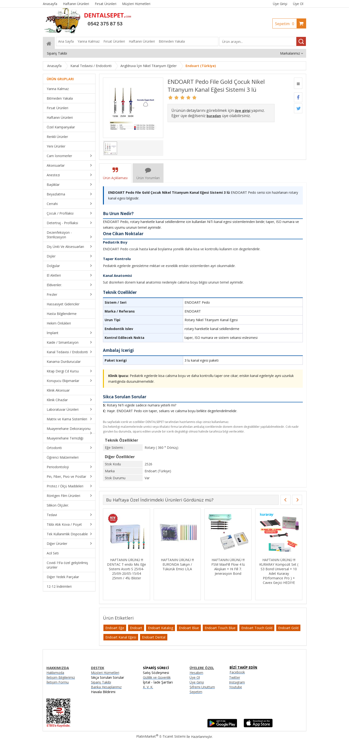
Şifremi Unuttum (202, 687)
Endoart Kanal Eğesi (120, 637)
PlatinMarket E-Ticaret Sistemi (161, 736)
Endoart (136, 628)
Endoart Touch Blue (220, 628)
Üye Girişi (280, 3)
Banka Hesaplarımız (106, 687)
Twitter (234, 677)
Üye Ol (298, 3)
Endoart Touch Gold (256, 628)
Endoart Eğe (114, 628)
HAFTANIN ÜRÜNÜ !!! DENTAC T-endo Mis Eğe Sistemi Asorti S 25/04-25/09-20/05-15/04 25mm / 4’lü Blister (126, 569)
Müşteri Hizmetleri (105, 672)
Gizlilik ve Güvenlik (157, 677)
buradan (214, 116)
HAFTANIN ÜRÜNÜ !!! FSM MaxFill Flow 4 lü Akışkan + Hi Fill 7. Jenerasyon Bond (228, 567)
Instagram (237, 682)
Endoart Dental (153, 637)
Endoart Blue (189, 628)
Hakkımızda (55, 672)
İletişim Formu (57, 682)
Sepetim (286, 23)
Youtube (235, 687)
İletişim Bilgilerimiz (60, 677)
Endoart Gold (288, 628)
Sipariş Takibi (101, 682)
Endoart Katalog (160, 628)
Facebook (237, 672)
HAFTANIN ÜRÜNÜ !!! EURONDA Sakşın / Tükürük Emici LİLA (177, 564)
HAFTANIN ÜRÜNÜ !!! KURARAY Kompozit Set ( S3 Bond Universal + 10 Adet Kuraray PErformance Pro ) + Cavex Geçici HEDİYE (278, 571)
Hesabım (196, 672)
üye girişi (242, 110)
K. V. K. (148, 687)
